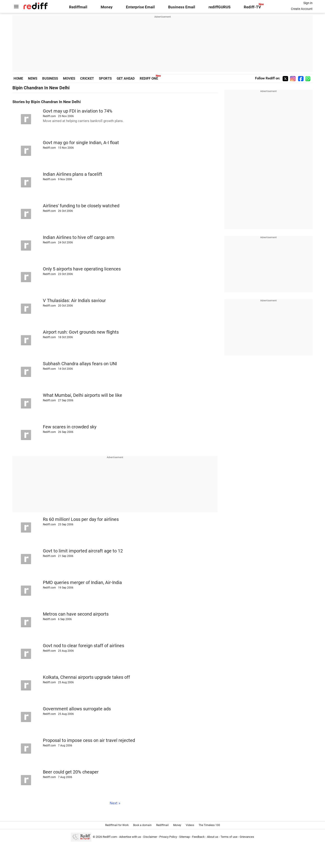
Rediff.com (110, 836)
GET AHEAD (126, 78)
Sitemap (184, 836)
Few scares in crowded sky (69, 426)
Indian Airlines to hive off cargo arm (78, 237)
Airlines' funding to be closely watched (81, 205)
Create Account (302, 9)
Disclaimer (150, 836)
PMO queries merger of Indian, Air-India (82, 582)
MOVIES (69, 78)
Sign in (308, 3)
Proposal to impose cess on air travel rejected (89, 740)
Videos (190, 825)
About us (212, 836)
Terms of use (229, 836)
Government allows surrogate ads (77, 708)
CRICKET (87, 78)
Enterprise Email (140, 7)
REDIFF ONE (149, 78)
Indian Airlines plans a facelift (72, 174)
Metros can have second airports (76, 614)
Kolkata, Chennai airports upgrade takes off (86, 677)
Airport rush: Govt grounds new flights (81, 332)
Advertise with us (130, 836)
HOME (18, 78)
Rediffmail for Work (117, 825)
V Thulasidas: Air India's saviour (74, 300)
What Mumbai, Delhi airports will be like (82, 395)
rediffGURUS (219, 7)
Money (107, 7)
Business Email (181, 7)
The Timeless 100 (209, 825)
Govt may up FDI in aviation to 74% (77, 111)
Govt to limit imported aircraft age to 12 (83, 551)
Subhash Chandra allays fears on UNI (80, 363)
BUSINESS (50, 78)
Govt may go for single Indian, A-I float (81, 142)
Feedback (198, 836)
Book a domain (142, 825)
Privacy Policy (168, 836)
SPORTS (105, 78)
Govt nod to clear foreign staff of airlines (83, 645)
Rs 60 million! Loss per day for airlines (81, 519)
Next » (115, 803)
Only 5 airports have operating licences (82, 269)
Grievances (247, 836)
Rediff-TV (252, 7)
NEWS (32, 78)
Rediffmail (78, 7)
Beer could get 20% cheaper (71, 772)
